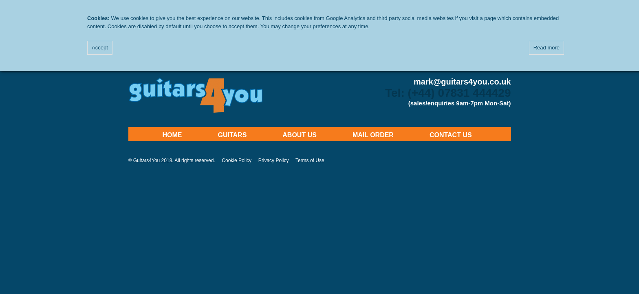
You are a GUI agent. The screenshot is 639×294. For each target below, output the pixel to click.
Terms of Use (309, 160)
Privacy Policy (273, 160)
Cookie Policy (236, 160)
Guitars (232, 134)
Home (172, 134)
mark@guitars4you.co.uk (462, 81)
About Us (299, 134)
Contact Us (451, 134)
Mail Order (373, 134)
